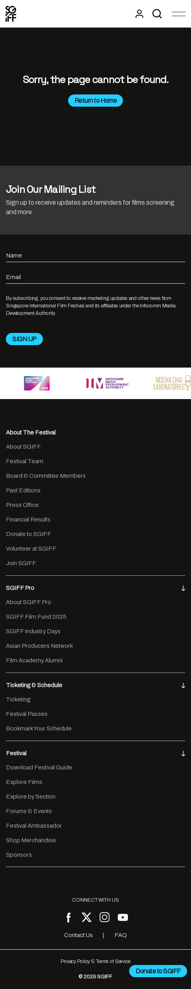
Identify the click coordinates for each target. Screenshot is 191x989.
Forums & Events (29, 811)
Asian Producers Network (39, 646)
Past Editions (23, 490)
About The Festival (31, 432)
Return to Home (95, 100)
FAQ (121, 935)
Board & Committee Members (46, 476)
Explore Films (24, 782)
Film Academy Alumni (34, 660)
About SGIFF (23, 447)
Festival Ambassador (34, 826)
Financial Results (28, 519)
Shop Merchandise (31, 840)
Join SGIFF (21, 563)
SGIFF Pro (95, 588)
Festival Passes (27, 714)
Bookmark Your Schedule (39, 728)
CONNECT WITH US (95, 900)
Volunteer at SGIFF (31, 548)
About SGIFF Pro (28, 602)
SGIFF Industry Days (33, 631)
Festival (95, 753)
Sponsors (19, 855)
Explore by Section (31, 796)
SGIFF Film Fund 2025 (36, 617)
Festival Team (24, 461)
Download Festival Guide (39, 767)
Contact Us (78, 935)
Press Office (22, 505)
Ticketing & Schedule (95, 685)
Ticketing (18, 699)
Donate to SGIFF (28, 534)
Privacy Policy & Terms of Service (95, 961)
